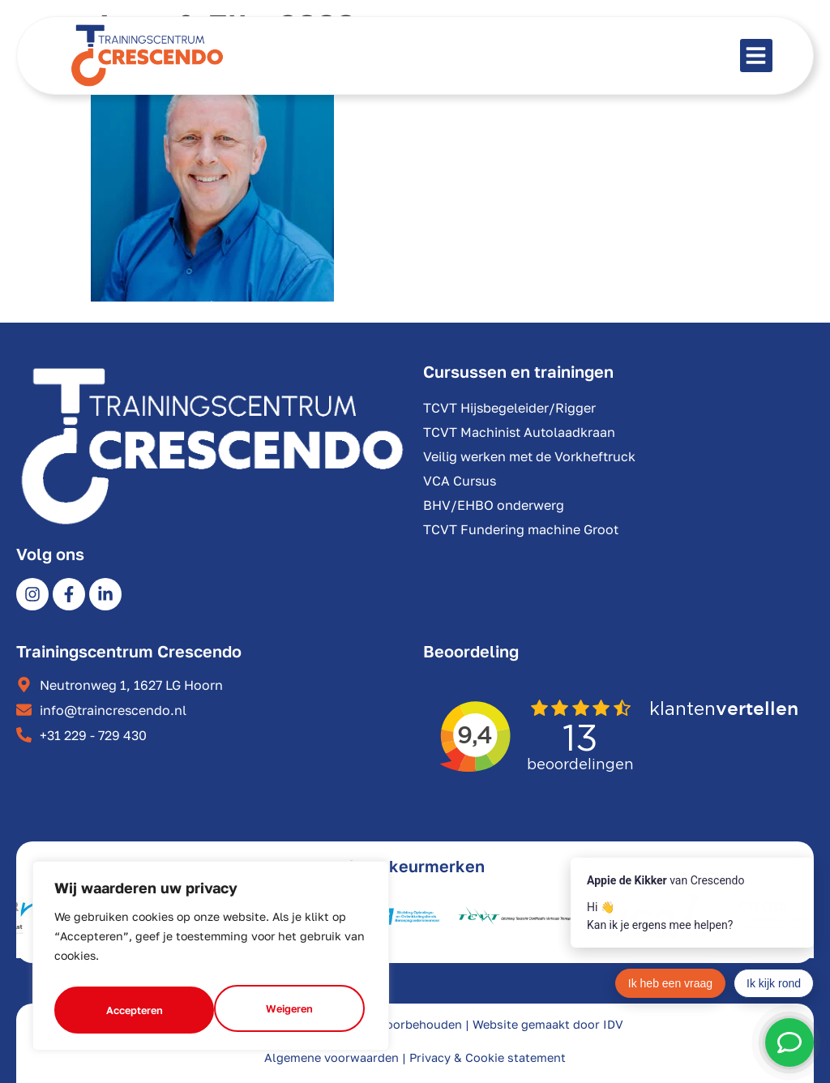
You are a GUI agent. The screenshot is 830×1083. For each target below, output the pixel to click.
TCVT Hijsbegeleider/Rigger (509, 408)
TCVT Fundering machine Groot (520, 529)
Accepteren (287, 1010)
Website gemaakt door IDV (548, 1024)
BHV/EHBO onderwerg (493, 505)
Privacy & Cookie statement (487, 1057)
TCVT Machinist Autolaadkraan (519, 432)
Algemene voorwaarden (331, 1057)
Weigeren (128, 1010)
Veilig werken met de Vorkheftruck (529, 456)
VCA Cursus (459, 481)
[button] (756, 55)
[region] (210, 960)
